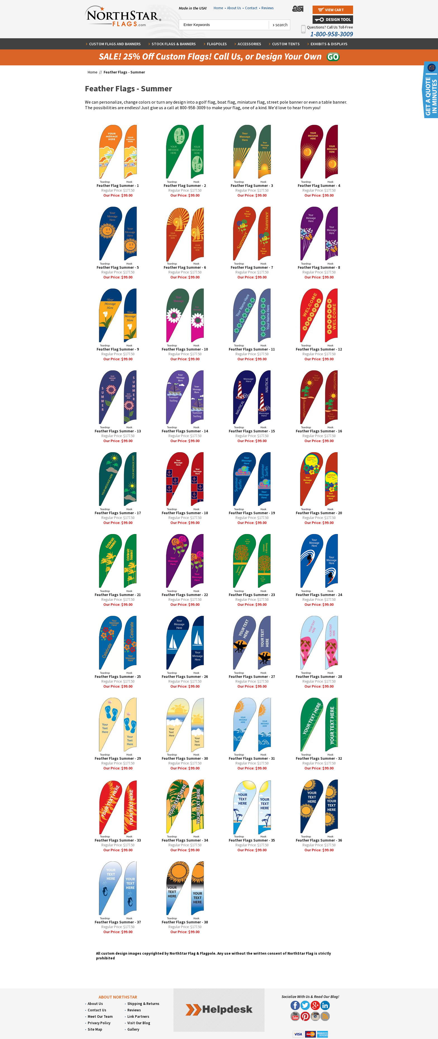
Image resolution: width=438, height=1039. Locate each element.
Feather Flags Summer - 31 (252, 758)
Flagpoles (217, 43)
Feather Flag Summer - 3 (252, 185)
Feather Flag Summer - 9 (118, 349)
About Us (235, 8)
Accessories (249, 43)
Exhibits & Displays (329, 43)
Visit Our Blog (138, 1023)
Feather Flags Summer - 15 (252, 430)
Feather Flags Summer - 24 (319, 594)
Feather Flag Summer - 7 (252, 267)
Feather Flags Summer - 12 (319, 349)
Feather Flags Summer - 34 (185, 840)
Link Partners (138, 1016)
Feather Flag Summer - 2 (185, 185)
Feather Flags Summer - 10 (185, 349)
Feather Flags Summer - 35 (252, 840)
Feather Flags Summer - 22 (185, 594)
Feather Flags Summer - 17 (118, 512)
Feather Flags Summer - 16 (319, 430)
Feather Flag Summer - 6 (185, 267)
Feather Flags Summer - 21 (118, 594)
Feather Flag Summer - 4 (319, 185)
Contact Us (97, 1010)
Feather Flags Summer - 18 (185, 512)
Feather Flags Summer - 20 (319, 512)
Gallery (133, 1029)
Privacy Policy (99, 1023)
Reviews (267, 8)
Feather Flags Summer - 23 (252, 594)
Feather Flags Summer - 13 (118, 430)
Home (220, 8)
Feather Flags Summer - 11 (252, 349)
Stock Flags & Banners (174, 43)
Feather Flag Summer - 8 (319, 267)
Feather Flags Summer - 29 (118, 758)
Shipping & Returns (143, 1003)
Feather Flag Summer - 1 (118, 185)
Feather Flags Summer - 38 (185, 921)
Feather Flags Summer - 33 (118, 840)
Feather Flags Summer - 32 (319, 758)
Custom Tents (286, 43)
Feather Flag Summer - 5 (118, 267)
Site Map (95, 1029)
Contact (252, 8)
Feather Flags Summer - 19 (252, 512)
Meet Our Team (100, 1016)
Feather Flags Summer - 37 (118, 921)
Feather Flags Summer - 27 (252, 676)
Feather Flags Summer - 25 (118, 676)
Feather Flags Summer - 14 (185, 430)
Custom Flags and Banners (115, 43)
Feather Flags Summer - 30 (185, 758)
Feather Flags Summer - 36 (319, 840)
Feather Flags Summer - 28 (319, 676)
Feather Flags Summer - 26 (185, 676)
